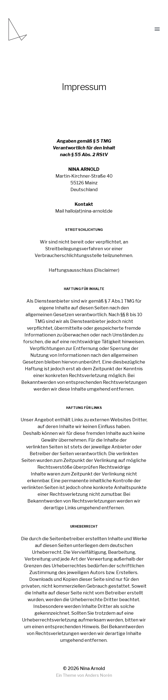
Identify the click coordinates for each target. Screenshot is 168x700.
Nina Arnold (92, 668)
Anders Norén (98, 675)
